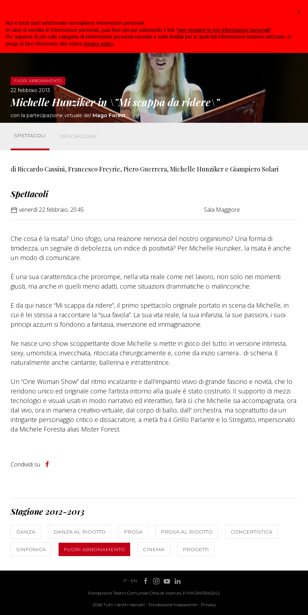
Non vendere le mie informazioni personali (223, 30)
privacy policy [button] (98, 44)
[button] (298, 11)
